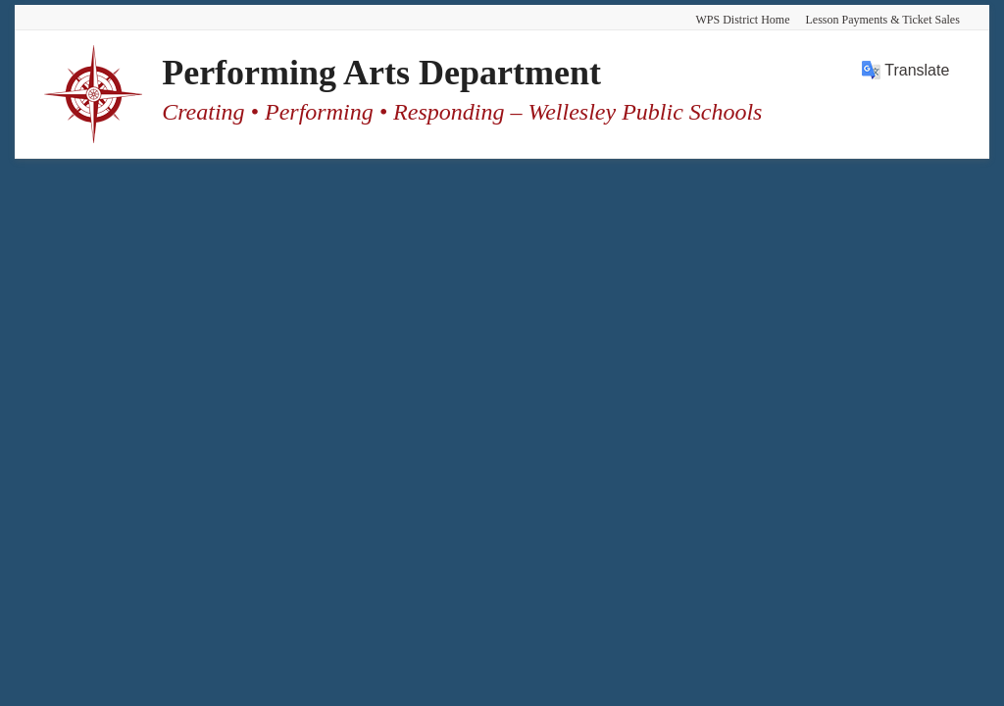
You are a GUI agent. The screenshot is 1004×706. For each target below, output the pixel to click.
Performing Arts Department (381, 72)
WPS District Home (742, 19)
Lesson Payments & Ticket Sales (882, 19)
